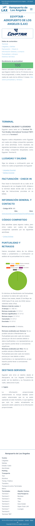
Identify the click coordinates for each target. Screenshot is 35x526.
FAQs (19, 499)
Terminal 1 (5, 494)
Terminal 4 (5, 501)
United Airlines (8, 236)
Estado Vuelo (6, 466)
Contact (27, 520)
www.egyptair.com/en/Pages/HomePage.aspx (18, 214)
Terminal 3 (5, 499)
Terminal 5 (5, 504)
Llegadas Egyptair (9, 170)
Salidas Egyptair (8, 173)
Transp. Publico (7, 481)
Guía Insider (22, 504)
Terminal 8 (5, 511)
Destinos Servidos (8, 57)
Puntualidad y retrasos (10, 54)
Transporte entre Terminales (12, 486)
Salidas (4, 463)
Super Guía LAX (23, 506)
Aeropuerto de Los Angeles (18, 8)
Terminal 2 (5, 496)
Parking (4, 471)
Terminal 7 (5, 509)
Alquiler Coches (23, 491)
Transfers (5, 483)
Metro (4, 489)
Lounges (21, 509)
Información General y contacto (13, 52)
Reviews (20, 496)
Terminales (6, 491)
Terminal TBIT (6, 514)
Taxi (3, 476)
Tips (19, 501)
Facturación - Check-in (10, 49)
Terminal (5, 44)
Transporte (6, 473)
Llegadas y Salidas (8, 46)
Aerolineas (5, 468)
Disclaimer (21, 520)
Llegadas (5, 460)
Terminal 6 (5, 506)
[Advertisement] (17, 100)
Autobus (5, 478)
